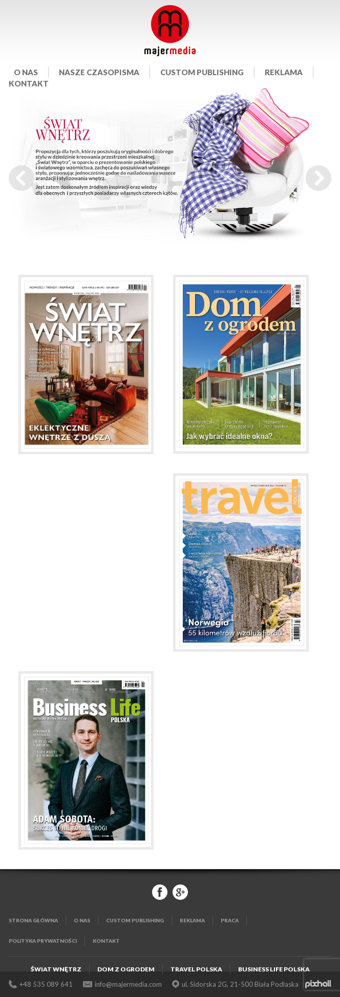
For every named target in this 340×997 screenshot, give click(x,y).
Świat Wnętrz (56, 969)
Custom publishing (202, 72)
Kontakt (29, 83)
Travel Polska (196, 969)
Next (318, 178)
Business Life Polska (274, 969)
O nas (26, 72)
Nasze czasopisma (99, 72)
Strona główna (33, 920)
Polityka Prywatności (43, 941)
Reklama (284, 72)
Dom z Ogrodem (126, 969)
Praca (230, 920)
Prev (21, 178)
